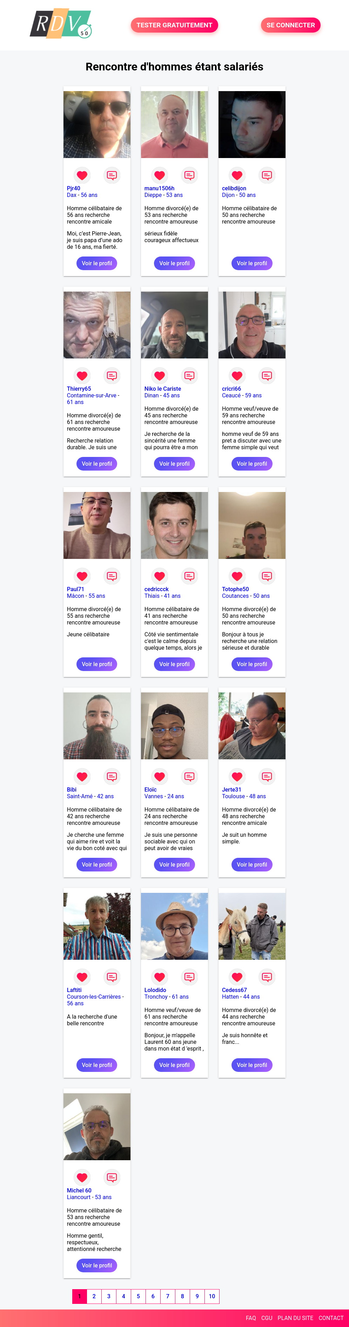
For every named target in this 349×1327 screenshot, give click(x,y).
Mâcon (75, 596)
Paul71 (76, 589)
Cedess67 (234, 990)
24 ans (175, 796)
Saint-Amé (80, 796)
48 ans (257, 796)
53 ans (174, 195)
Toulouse (233, 796)
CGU (267, 1318)
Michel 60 (79, 1190)
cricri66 (231, 388)
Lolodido (155, 990)
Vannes (154, 796)
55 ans (96, 596)
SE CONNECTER (291, 25)
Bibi (71, 789)
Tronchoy (156, 996)
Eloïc (151, 789)
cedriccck (157, 589)
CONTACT (331, 1318)
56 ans (89, 195)
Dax (71, 195)
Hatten (230, 996)
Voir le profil (97, 263)
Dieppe (153, 195)
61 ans (75, 402)
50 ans (247, 195)
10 (212, 1296)
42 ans (105, 796)
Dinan (152, 395)
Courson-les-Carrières (94, 996)
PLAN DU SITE (296, 1318)
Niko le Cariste (163, 388)
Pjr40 (73, 188)
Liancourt (78, 1197)
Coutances (235, 596)
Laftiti (74, 990)
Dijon (228, 195)
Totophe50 (235, 589)
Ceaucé (231, 395)
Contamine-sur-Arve (91, 395)
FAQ (251, 1318)
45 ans (171, 395)
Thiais (152, 596)
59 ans (253, 395)
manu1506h (160, 188)
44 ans (251, 996)
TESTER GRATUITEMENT (174, 25)
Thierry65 (79, 388)
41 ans (172, 596)
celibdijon (234, 188)
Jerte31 (232, 789)
